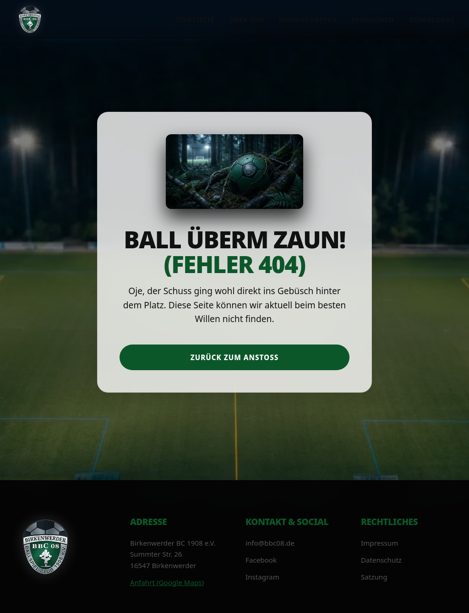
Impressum (379, 542)
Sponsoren (373, 19)
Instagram (262, 576)
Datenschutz (381, 559)
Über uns (246, 19)
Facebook (261, 559)
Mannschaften (308, 19)
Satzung (374, 576)
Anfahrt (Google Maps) (167, 582)
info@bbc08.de (269, 542)
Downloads (431, 19)
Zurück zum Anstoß (235, 357)
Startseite (195, 19)
